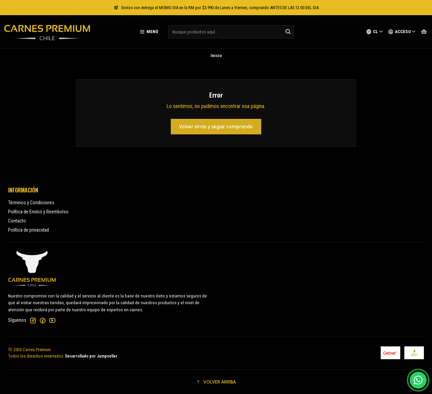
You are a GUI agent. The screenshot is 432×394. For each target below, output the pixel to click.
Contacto (17, 221)
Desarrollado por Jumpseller (91, 356)
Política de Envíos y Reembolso (38, 211)
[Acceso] (402, 31)
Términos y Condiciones (31, 202)
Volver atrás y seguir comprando (216, 127)
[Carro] (424, 31)
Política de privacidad (28, 230)
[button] (216, 382)
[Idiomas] (375, 31)
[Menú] (149, 31)
